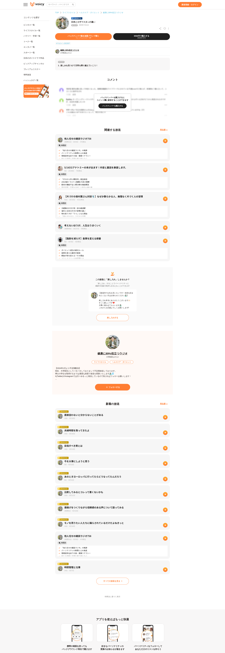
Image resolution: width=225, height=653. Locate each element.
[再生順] (163, 130)
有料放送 (27, 75)
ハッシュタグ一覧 (31, 80)
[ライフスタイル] (100, 362)
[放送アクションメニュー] (168, 28)
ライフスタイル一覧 (32, 30)
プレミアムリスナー (32, 69)
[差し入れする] (112, 317)
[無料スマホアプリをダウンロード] (36, 91)
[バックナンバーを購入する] (112, 105)
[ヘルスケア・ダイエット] (121, 362)
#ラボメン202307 (63, 43)
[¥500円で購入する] (141, 36)
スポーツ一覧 (29, 52)
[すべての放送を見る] (112, 581)
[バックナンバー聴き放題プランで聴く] (83, 36)
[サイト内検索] (72, 5)
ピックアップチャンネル (34, 64)
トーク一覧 (28, 41)
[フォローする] (112, 387)
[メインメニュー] (25, 4)
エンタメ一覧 (29, 47)
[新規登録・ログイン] (190, 4)
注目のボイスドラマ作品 (34, 58)
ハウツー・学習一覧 (32, 36)
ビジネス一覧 (29, 25)
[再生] (165, 141)
